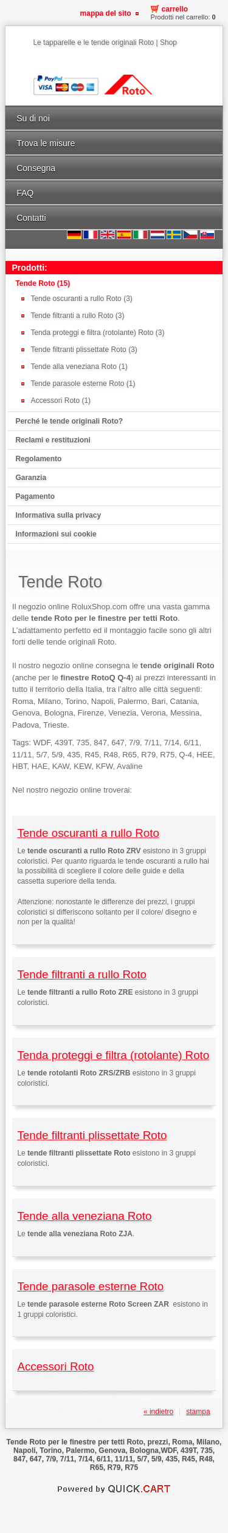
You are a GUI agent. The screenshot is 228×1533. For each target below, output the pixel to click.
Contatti (31, 218)
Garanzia (30, 477)
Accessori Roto (55, 1366)
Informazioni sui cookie (55, 534)
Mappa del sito (105, 13)
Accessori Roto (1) (60, 400)
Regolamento (38, 459)
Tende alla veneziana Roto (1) (78, 366)
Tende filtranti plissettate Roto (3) (83, 349)
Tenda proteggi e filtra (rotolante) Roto (113, 1055)
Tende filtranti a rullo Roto (82, 974)
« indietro (158, 1411)
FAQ (24, 193)
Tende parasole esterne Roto (90, 1286)
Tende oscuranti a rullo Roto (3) (81, 298)
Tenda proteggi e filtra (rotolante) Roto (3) (97, 332)
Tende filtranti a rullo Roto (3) (77, 315)
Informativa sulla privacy (58, 515)
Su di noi (33, 118)
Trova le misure (45, 143)
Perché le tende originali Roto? (69, 421)
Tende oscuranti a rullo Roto (88, 833)
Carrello (175, 9)
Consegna (35, 168)
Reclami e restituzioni (52, 440)
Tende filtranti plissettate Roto (92, 1135)
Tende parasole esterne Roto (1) (82, 383)
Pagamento (35, 496)
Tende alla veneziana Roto (84, 1216)
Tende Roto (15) (42, 283)
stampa (198, 1411)
